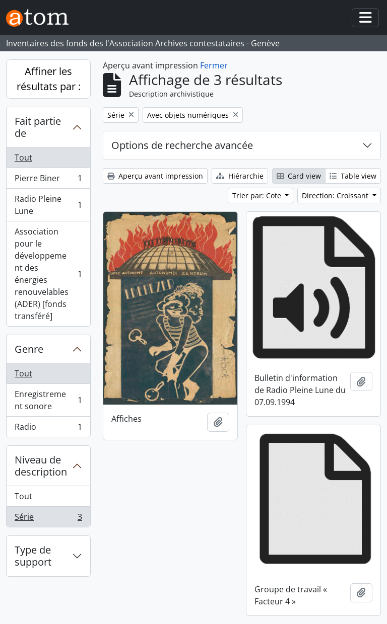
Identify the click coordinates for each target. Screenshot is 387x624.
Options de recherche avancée (182, 145)
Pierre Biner (48, 180)
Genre (29, 349)
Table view (353, 176)
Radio (48, 429)
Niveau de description (41, 466)
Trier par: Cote (257, 195)
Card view (299, 176)
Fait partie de (38, 127)
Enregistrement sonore (48, 400)
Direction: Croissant (336, 195)
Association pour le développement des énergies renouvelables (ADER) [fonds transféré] (48, 274)
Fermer (214, 65)
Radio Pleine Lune (48, 204)
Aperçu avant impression (155, 176)
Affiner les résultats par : (49, 78)
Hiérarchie (240, 176)
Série (48, 519)
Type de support (33, 556)
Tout (23, 157)
